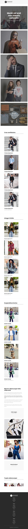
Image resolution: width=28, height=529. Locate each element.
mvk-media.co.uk (15, 527)
